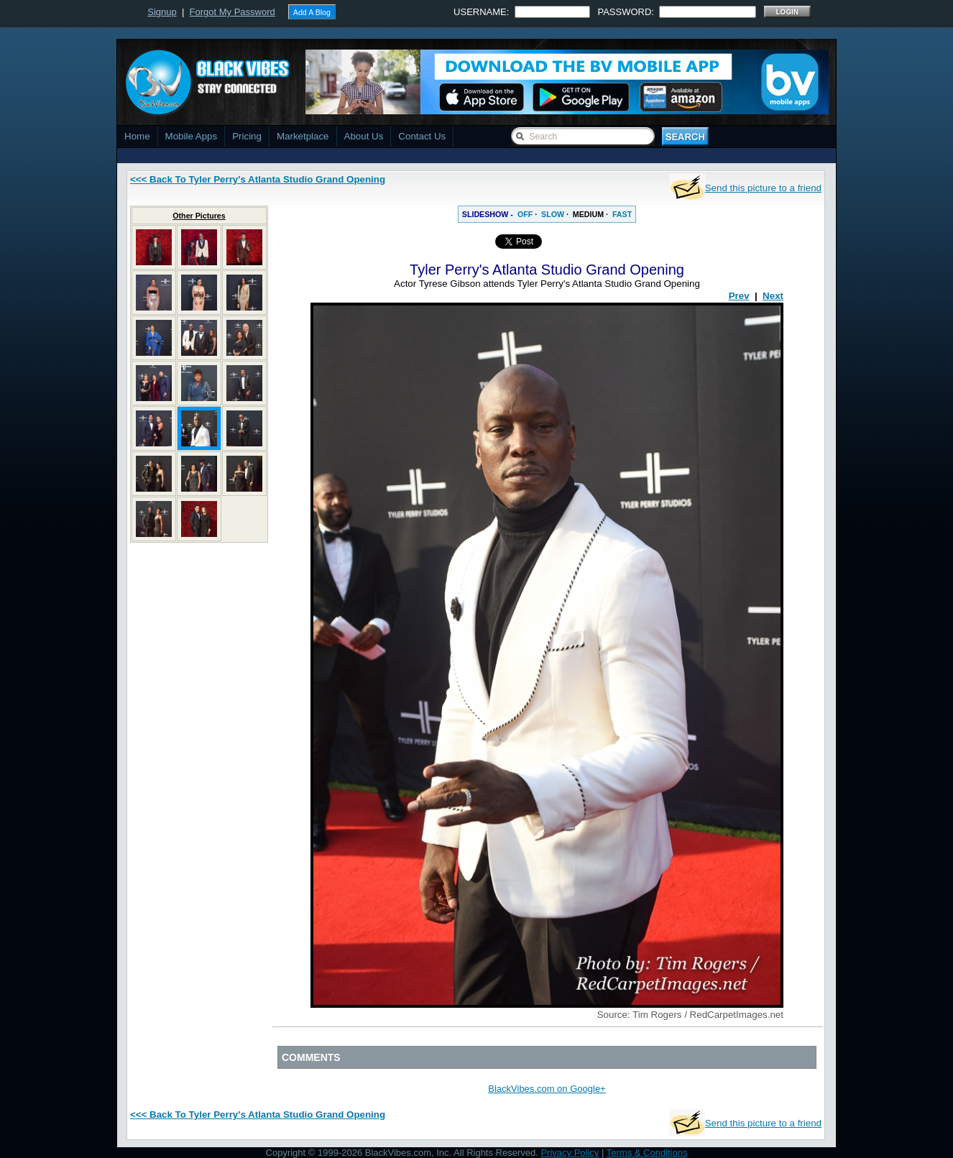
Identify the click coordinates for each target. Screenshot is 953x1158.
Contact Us (422, 136)
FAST (622, 214)
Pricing (247, 136)
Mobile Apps (191, 136)
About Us (364, 136)
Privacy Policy (569, 1152)
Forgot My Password (232, 11)
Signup (161, 11)
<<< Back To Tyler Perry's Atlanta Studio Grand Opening (257, 179)
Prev (739, 295)
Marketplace (303, 136)
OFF (525, 214)
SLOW (552, 214)
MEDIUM (588, 214)
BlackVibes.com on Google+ (546, 1088)
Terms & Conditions (647, 1152)
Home (137, 136)
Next (773, 295)
